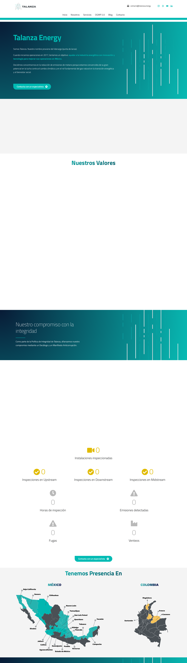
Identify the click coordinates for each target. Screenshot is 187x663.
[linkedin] (172, 6)
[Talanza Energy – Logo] (25, 2)
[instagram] (159, 6)
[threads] (163, 6)
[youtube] (167, 6)
